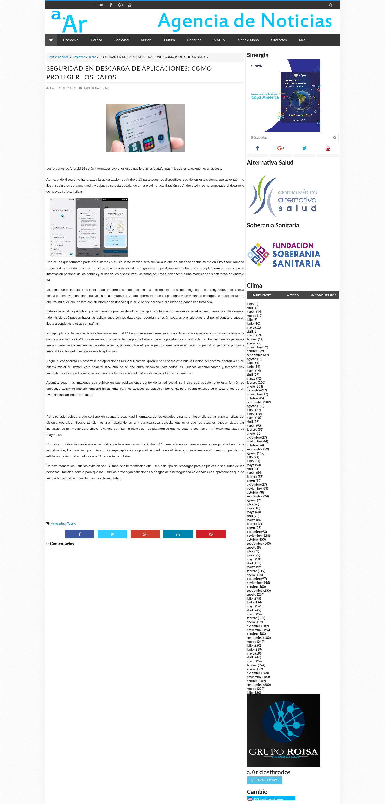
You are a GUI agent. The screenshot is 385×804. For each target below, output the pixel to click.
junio (250, 304)
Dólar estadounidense (268, 799)
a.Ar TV (219, 40)
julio (250, 320)
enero (251, 343)
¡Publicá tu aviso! (264, 780)
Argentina (79, 57)
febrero (252, 339)
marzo (251, 312)
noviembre (254, 347)
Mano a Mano (248, 40)
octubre (252, 351)
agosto (251, 316)
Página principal (59, 57)
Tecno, (105, 88)
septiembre (255, 355)
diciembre (254, 390)
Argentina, (91, 88)
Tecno (92, 57)
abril (250, 308)
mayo (250, 327)
